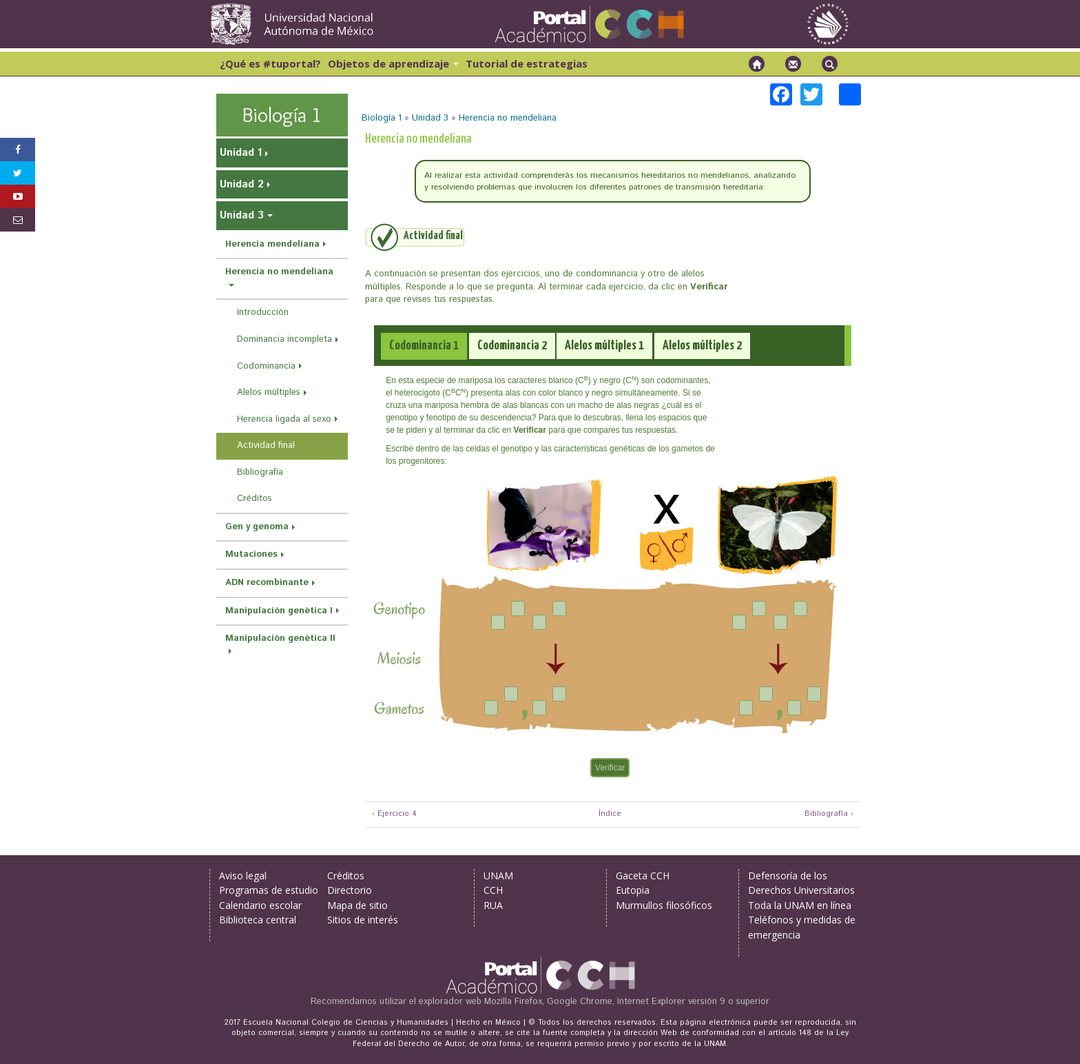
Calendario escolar (260, 905)
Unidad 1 (241, 152)
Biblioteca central (257, 919)
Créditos (254, 498)
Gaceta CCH (642, 875)
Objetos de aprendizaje (393, 63)
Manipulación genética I (279, 610)
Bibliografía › (828, 814)
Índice (608, 814)
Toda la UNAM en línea (799, 905)
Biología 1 (382, 118)
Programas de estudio (268, 890)
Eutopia (633, 890)
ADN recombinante (267, 582)
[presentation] (424, 346)
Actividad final (266, 445)
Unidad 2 (242, 184)
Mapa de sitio (357, 905)
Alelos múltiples (268, 392)
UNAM (498, 875)
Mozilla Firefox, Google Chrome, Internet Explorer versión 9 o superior (626, 1001)
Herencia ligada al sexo (284, 419)
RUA (493, 905)
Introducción (263, 312)
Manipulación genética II (280, 638)
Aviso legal (243, 875)
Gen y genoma (257, 526)
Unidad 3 (430, 118)
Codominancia (266, 366)
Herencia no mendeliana (508, 118)
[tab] (424, 346)
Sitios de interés (362, 919)
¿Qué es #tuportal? (270, 63)
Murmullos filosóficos (664, 905)
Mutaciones (251, 554)
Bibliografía (260, 472)
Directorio (349, 890)
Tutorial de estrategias (527, 63)
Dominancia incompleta (284, 339)
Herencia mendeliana (272, 244)
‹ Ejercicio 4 (394, 814)
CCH (493, 890)
